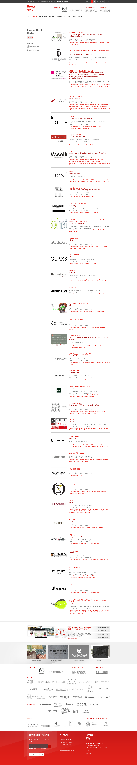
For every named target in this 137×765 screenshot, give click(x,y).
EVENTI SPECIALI (43, 16)
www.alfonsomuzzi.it (79, 653)
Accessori (30, 37)
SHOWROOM (67, 16)
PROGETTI (51, 16)
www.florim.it (100, 653)
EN (94, 1)
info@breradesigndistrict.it (67, 744)
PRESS (74, 16)
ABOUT (80, 16)
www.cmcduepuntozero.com (58, 653)
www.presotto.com (36, 653)
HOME (29, 16)
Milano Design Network (62, 1)
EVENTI (35, 16)
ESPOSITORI (59, 16)
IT (92, 1)
